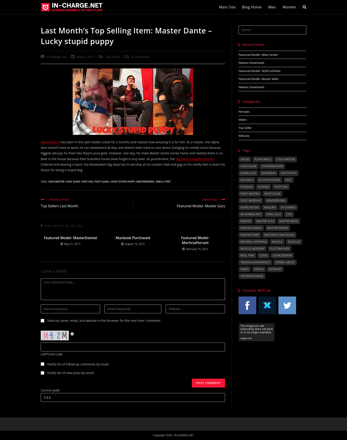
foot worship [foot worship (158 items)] (251, 200)
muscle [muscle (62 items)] (277, 242)
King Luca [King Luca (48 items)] (273, 214)
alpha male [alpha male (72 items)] (262, 159)
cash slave (73, 181)
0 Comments (140, 57)
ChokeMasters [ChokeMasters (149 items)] (272, 166)
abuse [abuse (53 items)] (245, 159)
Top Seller (112, 57)
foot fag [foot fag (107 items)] (280, 187)
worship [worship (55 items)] (275, 269)
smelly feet (163, 181)
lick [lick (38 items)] (289, 214)
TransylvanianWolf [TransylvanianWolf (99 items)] (255, 262)
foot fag (87, 181)
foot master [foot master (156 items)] (250, 194)
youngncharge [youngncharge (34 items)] (252, 276)
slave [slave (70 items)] (263, 255)
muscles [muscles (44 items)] (294, 242)
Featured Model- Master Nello (259, 79)
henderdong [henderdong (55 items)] (276, 200)
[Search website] (304, 7)
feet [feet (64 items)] (288, 180)
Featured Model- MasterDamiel (70, 237)
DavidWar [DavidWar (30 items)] (268, 173)
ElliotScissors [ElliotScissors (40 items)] (269, 180)
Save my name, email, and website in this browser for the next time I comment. (104, 320)
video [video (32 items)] (245, 269)
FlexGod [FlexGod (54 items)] (247, 187)
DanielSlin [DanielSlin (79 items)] (248, 173)
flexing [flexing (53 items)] (263, 187)
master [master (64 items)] (246, 221)
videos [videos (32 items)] (259, 269)
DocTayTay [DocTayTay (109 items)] (289, 173)
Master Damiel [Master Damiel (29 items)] (251, 228)
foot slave (101, 181)
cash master (56, 181)
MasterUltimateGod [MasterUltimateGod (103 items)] (279, 235)
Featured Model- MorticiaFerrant (195, 240)
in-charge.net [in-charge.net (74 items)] (251, 214)
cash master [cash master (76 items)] (285, 159)
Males (243, 120)
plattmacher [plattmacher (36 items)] (279, 248)
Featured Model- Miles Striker (258, 55)
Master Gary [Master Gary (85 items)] (250, 235)
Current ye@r (52, 390)
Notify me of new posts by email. (70, 373)
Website (244, 136)
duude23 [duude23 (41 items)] (247, 180)
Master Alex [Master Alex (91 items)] (265, 221)
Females (244, 112)
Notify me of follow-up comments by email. (78, 364)
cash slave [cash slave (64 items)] (248, 166)
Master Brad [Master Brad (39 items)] (288, 221)
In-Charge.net (56, 57)
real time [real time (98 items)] (247, 255)
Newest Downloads (251, 63)
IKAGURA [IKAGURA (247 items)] (270, 207)
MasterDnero (50, 142)
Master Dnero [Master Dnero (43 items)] (277, 228)
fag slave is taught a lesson (194, 159)
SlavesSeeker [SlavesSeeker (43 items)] (282, 255)
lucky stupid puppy (122, 181)
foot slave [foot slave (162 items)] (272, 194)
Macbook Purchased (133, 237)
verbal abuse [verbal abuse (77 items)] (285, 262)
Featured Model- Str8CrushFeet (259, 71)
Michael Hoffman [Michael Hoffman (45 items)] (254, 242)
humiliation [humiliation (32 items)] (250, 207)
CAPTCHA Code (52, 354)
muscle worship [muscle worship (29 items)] (253, 248)
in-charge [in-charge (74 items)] (288, 207)
